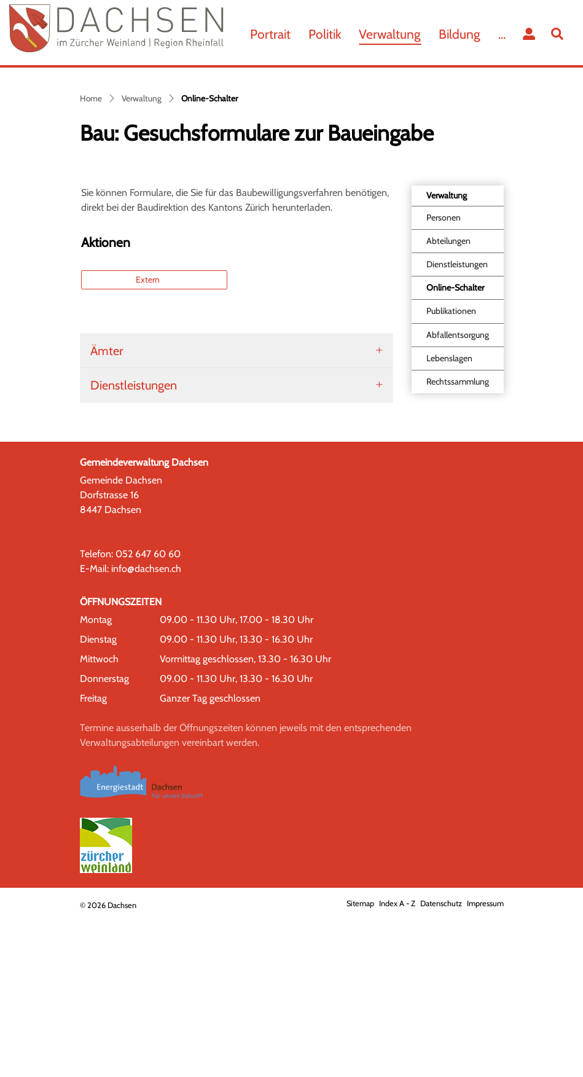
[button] (560, 34)
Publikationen (451, 469)
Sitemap (360, 1061)
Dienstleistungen (457, 422)
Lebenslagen (449, 516)
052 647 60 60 (148, 712)
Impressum (485, 1061)
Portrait (270, 34)
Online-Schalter (455, 449)
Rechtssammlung (457, 539)
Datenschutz (441, 1061)
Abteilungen (448, 399)
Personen (443, 376)
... (502, 34)
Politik (324, 34)
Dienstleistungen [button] (133, 543)
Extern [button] (149, 437)
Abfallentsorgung (457, 492)
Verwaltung (390, 34)
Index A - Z (397, 1061)
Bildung (459, 34)
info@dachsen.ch (146, 726)
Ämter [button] (106, 508)
